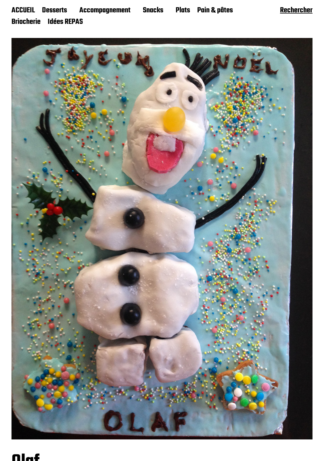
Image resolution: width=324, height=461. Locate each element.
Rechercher (296, 11)
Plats (183, 10)
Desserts (54, 10)
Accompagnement (105, 10)
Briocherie (26, 22)
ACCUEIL (23, 10)
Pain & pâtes (215, 10)
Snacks (153, 10)
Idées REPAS (65, 22)
